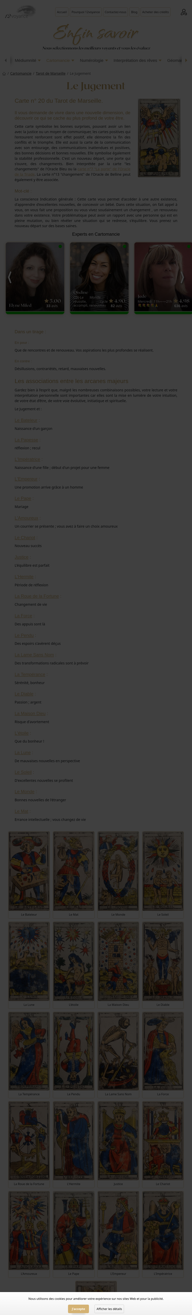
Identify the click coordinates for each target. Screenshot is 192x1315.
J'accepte (78, 1309)
